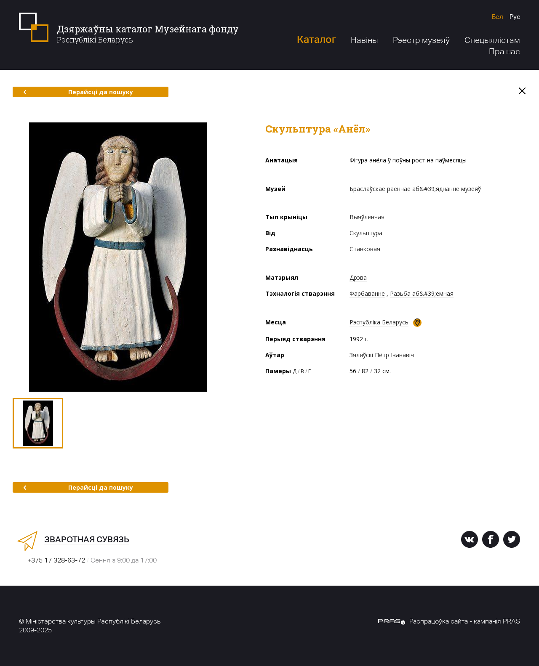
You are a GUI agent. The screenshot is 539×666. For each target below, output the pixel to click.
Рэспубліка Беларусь (379, 322)
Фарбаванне (367, 293)
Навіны (364, 40)
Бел (497, 16)
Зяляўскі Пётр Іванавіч (382, 355)
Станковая (365, 249)
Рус (515, 16)
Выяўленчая (367, 217)
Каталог (316, 39)
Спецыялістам (492, 40)
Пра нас (504, 51)
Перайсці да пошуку (78, 92)
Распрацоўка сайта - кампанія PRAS (449, 621)
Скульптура (366, 233)
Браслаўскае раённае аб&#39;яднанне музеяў (415, 189)
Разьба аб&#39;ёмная (422, 293)
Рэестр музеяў (421, 40)
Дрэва (358, 277)
